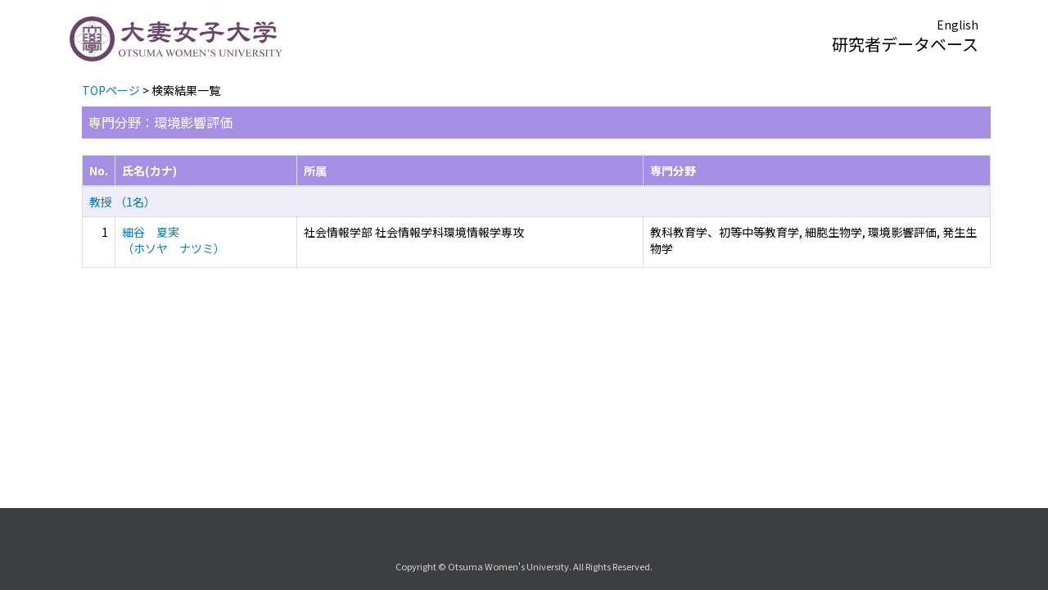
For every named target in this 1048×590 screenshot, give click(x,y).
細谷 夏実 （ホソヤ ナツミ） (173, 240)
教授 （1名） (122, 201)
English (957, 24)
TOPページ (111, 90)
